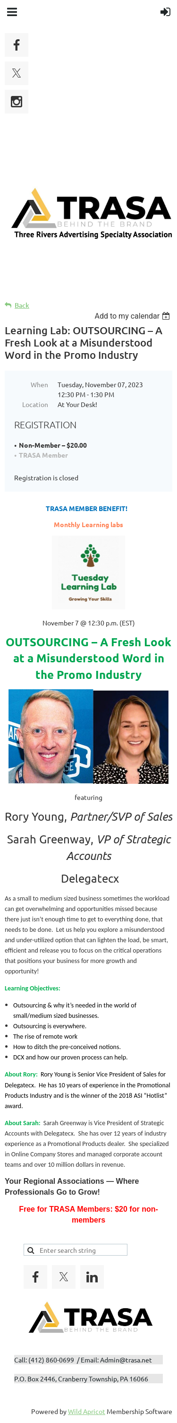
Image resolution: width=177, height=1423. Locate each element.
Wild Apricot (86, 1411)
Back (22, 305)
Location (35, 404)
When (39, 384)
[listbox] (133, 316)
